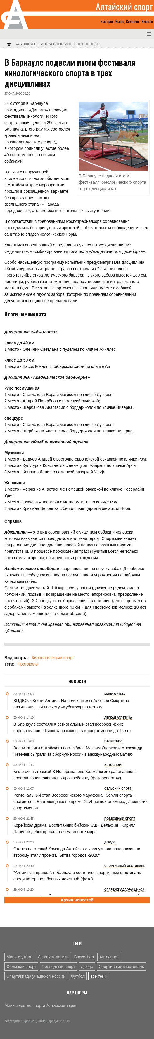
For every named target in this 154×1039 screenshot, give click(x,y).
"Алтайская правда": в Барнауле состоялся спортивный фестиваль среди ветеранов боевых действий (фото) (77, 875)
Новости (77, 681)
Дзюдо (87, 966)
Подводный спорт (58, 966)
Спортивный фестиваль (121, 966)
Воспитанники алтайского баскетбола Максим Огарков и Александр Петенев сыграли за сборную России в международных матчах (77, 751)
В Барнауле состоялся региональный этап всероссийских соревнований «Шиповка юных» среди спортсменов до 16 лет (72, 727)
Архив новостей (76, 900)
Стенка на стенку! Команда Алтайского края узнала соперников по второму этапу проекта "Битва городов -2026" (76, 852)
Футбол (78, 976)
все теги (98, 976)
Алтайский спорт (124, 6)
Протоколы (28, 664)
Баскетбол (84, 957)
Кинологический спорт (53, 657)
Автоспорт (109, 957)
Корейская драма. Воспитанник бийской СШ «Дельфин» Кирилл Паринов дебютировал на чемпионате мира (74, 828)
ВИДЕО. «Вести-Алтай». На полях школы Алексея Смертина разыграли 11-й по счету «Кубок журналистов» (71, 703)
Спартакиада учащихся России (35, 976)
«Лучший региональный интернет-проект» (58, 44)
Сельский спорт (21, 966)
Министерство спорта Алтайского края (40, 1005)
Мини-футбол (19, 957)
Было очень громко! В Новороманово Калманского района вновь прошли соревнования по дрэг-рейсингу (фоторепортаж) (75, 774)
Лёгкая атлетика (53, 957)
